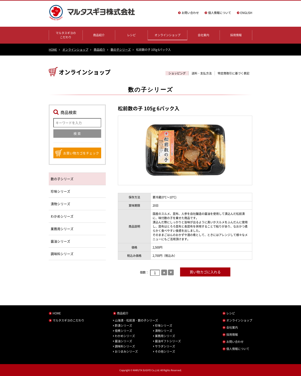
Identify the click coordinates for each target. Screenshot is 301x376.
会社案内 (203, 35)
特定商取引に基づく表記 (233, 73)
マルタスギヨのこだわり (66, 35)
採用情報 (236, 35)
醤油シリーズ (60, 241)
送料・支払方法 (202, 73)
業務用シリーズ (62, 229)
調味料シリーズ (62, 253)
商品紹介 (99, 35)
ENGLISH (246, 13)
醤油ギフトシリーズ (168, 341)
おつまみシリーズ (126, 351)
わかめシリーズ (62, 216)
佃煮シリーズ (123, 331)
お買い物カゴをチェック (77, 152)
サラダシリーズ (165, 346)
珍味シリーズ (60, 191)
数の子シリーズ (121, 49)
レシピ (131, 35)
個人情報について (219, 13)
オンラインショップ (167, 35)
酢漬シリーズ (123, 325)
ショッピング (177, 73)
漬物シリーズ (60, 204)
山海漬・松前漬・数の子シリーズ (136, 320)
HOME (53, 49)
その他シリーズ (165, 351)
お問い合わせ (190, 13)
